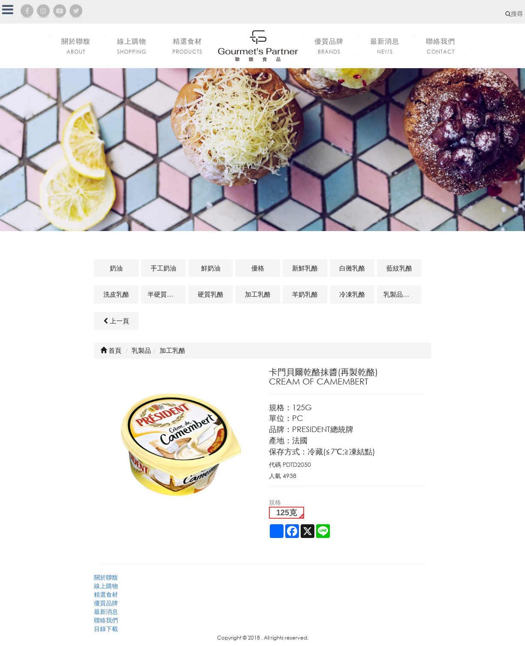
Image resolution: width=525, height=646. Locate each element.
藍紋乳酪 (399, 268)
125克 (286, 512)
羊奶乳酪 (305, 294)
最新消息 (106, 611)
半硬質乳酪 (164, 294)
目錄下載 (106, 629)
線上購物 (106, 586)
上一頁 (116, 320)
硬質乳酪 (210, 294)
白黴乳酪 (352, 268)
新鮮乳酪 (305, 268)
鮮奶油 (210, 268)
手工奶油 (163, 268)
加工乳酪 (258, 294)
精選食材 (106, 594)
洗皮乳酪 (116, 294)
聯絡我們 (106, 620)
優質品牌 (106, 603)
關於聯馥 (106, 577)
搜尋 (514, 13)
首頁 (110, 350)
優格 (257, 268)
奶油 (116, 268)
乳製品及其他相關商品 (402, 294)
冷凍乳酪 (352, 294)
